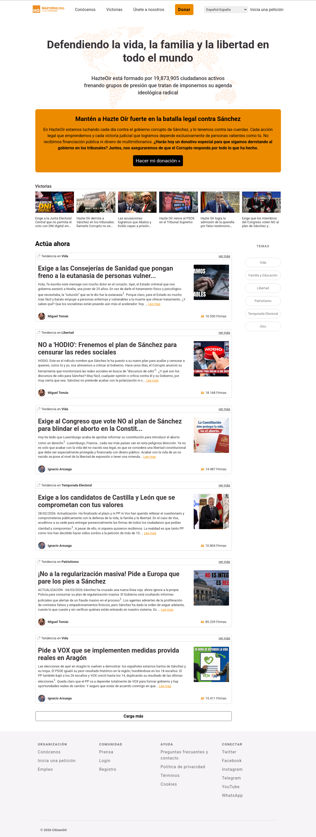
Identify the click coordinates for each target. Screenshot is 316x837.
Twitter (229, 752)
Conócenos (85, 9)
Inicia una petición (266, 9)
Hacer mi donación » (158, 161)
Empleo (45, 769)
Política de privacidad (183, 766)
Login (105, 760)
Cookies (169, 784)
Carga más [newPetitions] (133, 716)
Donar (184, 9)
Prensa (106, 752)
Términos (170, 775)
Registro (107, 769)
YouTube (231, 786)
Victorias (114, 9)
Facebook (232, 760)
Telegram (231, 778)
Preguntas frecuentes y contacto (184, 755)
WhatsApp (232, 795)
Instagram (232, 769)
